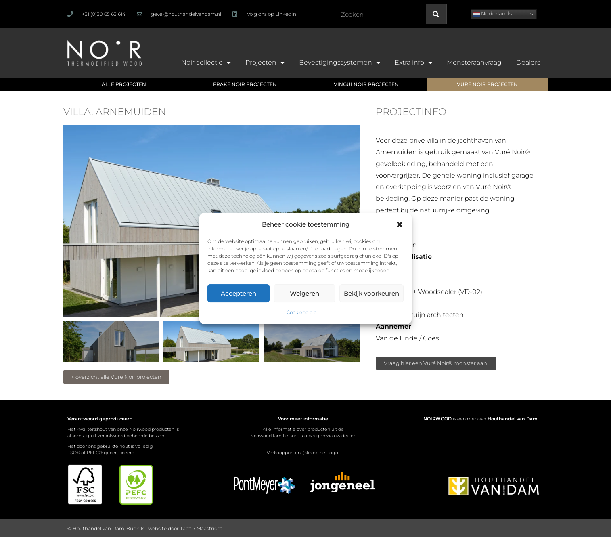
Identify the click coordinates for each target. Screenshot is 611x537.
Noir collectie (206, 62)
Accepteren (238, 293)
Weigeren (304, 293)
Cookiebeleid (302, 312)
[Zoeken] (436, 14)
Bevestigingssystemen (339, 62)
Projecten (265, 62)
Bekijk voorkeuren (371, 293)
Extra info (413, 62)
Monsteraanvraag (474, 62)
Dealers (528, 62)
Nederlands (492, 13)
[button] (399, 224)
